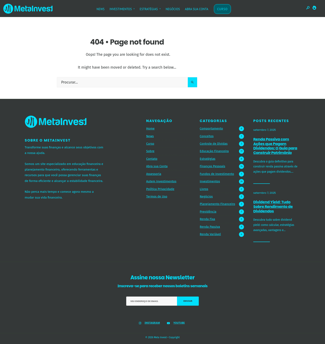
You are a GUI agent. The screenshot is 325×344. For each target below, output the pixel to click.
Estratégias (207, 159)
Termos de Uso (156, 196)
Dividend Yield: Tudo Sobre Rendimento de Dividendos (273, 207)
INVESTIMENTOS (120, 9)
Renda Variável (210, 234)
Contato (151, 159)
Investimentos (210, 181)
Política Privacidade (160, 189)
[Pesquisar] (192, 82)
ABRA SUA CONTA (196, 9)
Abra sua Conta (156, 166)
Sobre (150, 151)
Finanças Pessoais (212, 166)
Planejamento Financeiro (217, 204)
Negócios (206, 196)
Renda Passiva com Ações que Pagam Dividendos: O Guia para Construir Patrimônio (275, 146)
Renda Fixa (207, 219)
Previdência (208, 211)
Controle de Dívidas (214, 143)
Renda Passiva (210, 227)
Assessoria (153, 174)
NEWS (101, 9)
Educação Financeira (214, 151)
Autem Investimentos (161, 181)
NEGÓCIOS (173, 9)
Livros (204, 189)
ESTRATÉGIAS (149, 9)
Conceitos (207, 136)
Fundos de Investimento (217, 174)
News (150, 136)
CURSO (222, 9)
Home (150, 128)
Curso (150, 143)
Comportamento (211, 128)
